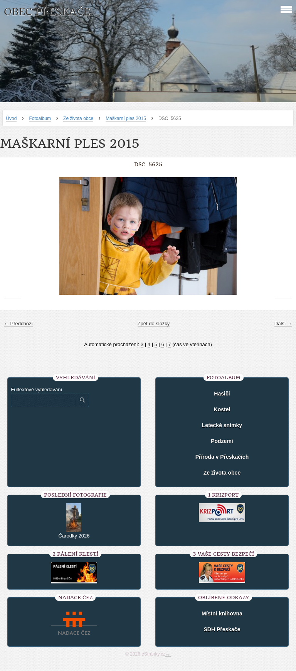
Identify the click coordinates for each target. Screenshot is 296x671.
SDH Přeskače (222, 629)
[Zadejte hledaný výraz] (43, 400)
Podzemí (222, 441)
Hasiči (222, 393)
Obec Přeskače (47, 12)
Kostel (222, 409)
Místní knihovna (222, 613)
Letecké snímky (222, 425)
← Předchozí (18, 323)
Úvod (11, 118)
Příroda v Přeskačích (222, 457)
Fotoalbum (40, 118)
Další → (283, 323)
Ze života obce (78, 118)
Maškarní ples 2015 (126, 118)
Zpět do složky (154, 323)
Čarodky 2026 (74, 536)
